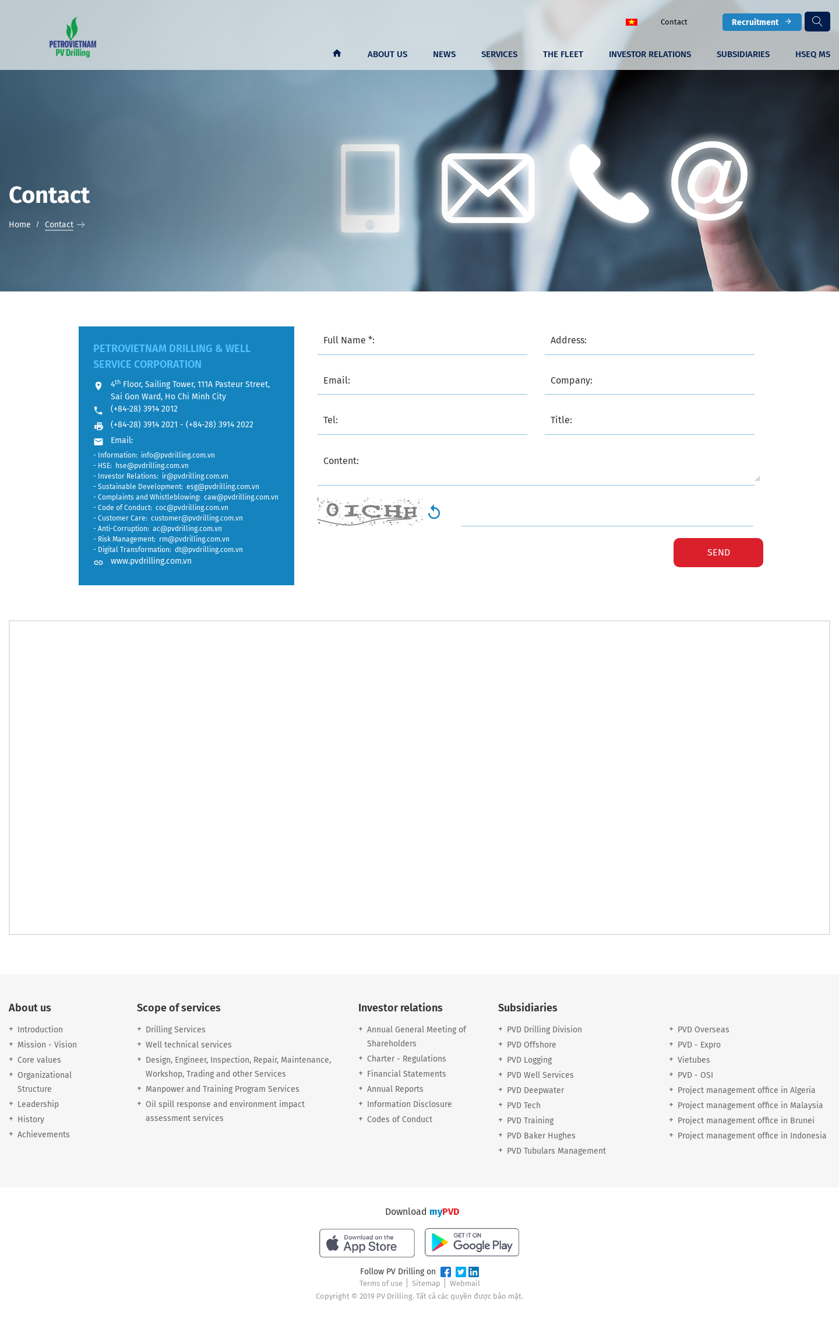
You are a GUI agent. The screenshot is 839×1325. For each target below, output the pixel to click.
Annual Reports (395, 1089)
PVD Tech (524, 1105)
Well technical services (189, 1045)
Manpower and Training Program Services (222, 1089)
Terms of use (381, 1283)
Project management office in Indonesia (752, 1136)
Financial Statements (406, 1074)
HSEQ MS (812, 54)
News (444, 54)
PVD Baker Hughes (541, 1136)
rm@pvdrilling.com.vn (194, 539)
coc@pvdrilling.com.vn (192, 508)
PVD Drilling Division (544, 1030)
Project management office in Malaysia (750, 1105)
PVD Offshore (531, 1045)
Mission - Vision (47, 1045)
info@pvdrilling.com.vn (178, 455)
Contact (674, 21)
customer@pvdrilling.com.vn (197, 518)
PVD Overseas (703, 1030)
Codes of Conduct (399, 1119)
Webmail (465, 1283)
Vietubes (694, 1060)
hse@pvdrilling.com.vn (152, 466)
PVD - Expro (699, 1045)
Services (499, 54)
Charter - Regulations (406, 1059)
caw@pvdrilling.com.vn (241, 497)
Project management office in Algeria (747, 1090)
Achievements (43, 1135)
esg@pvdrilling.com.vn (222, 487)
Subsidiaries (743, 54)
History (30, 1119)
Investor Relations (650, 54)
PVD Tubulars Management (556, 1151)
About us (387, 54)
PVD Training (530, 1121)
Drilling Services (176, 1030)
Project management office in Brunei (746, 1121)
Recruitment (762, 22)
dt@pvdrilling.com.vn (209, 550)
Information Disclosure (409, 1104)
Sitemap (426, 1283)
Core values (39, 1060)
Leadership (38, 1104)
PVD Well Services (540, 1075)
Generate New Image (434, 511)
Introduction (40, 1030)
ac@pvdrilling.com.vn (187, 529)
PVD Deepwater (535, 1090)
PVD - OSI (695, 1075)
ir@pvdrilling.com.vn (195, 476)
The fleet (563, 54)
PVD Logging (529, 1060)
